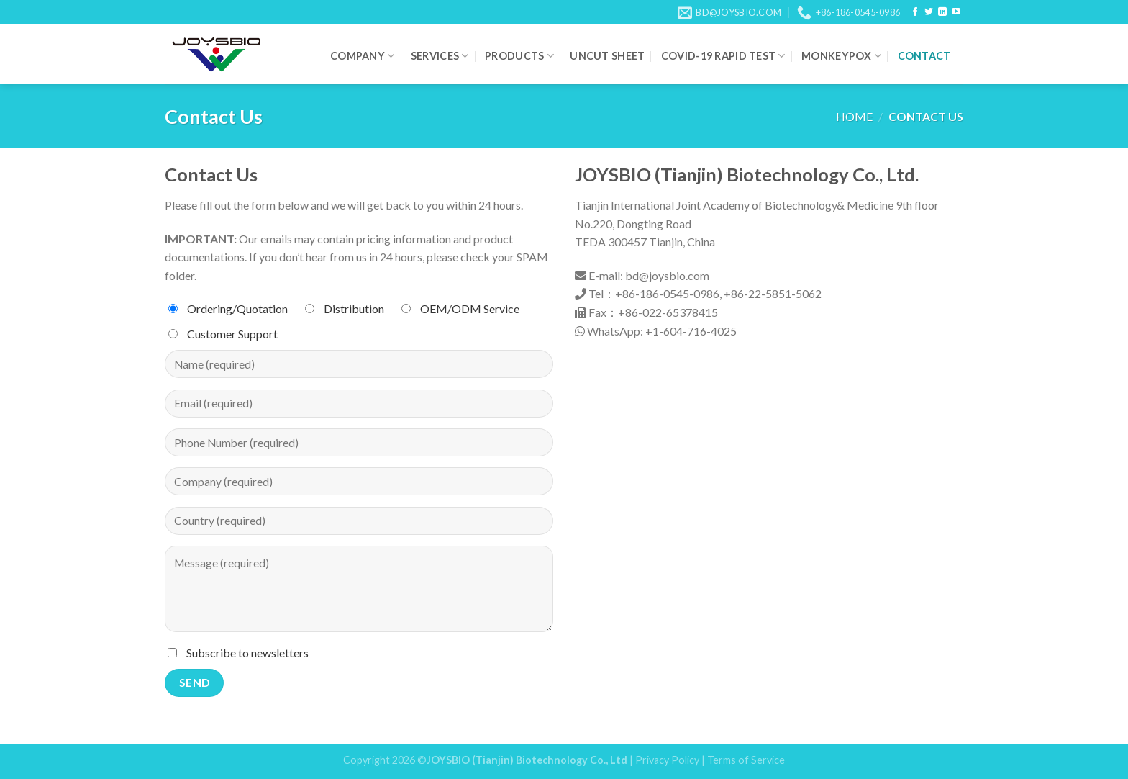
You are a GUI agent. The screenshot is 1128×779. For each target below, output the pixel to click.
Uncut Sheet (607, 56)
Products (519, 56)
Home (854, 116)
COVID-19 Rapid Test (723, 56)
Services (440, 56)
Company (362, 56)
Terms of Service (746, 760)
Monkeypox (841, 56)
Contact (924, 56)
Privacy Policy (667, 760)
